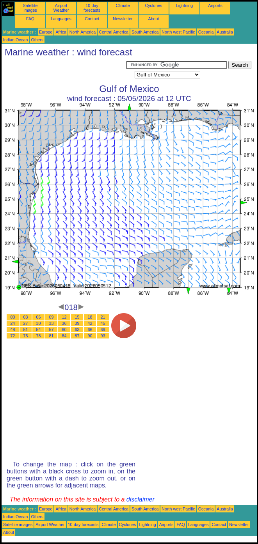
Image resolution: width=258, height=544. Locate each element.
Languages (61, 18)
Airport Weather (61, 7)
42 (90, 323)
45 (103, 323)
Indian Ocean (15, 39)
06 (38, 317)
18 (90, 317)
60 (64, 329)
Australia (225, 32)
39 (77, 323)
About (153, 18)
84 (64, 335)
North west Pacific (178, 32)
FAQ (30, 18)
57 (51, 329)
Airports (215, 5)
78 (38, 335)
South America (145, 32)
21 (103, 317)
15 (77, 317)
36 (64, 323)
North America (82, 32)
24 (13, 323)
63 (77, 329)
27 (25, 323)
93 (103, 335)
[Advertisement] (64, 70)
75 (25, 335)
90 (90, 335)
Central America (113, 32)
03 (25, 317)
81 (51, 335)
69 (103, 329)
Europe (45, 32)
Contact (92, 18)
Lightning (184, 5)
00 (13, 317)
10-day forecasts (92, 7)
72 (13, 335)
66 (90, 329)
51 (25, 329)
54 (38, 329)
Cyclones (153, 5)
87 (77, 335)
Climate (123, 5)
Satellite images (30, 7)
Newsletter (122, 18)
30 (38, 323)
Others (37, 39)
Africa (60, 32)
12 (64, 317)
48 (13, 329)
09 (51, 317)
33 (51, 323)
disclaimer (140, 499)
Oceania (206, 32)
